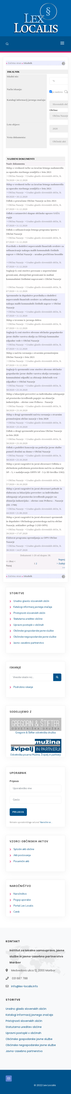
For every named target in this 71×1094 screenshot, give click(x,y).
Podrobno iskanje (23, 687)
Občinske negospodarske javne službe (34, 637)
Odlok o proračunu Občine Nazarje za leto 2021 (35, 200)
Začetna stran (14, 63)
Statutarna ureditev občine (27, 619)
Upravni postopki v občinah (28, 625)
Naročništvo (20, 894)
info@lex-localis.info (24, 986)
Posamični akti (21, 861)
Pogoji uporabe (22, 900)
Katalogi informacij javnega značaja (32, 607)
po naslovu (57, 92)
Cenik (16, 912)
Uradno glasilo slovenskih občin (31, 601)
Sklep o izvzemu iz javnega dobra (27, 320)
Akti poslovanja (22, 855)
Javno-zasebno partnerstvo (28, 643)
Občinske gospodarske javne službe (33, 631)
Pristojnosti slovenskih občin (29, 613)
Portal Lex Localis (23, 905)
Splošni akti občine (23, 849)
